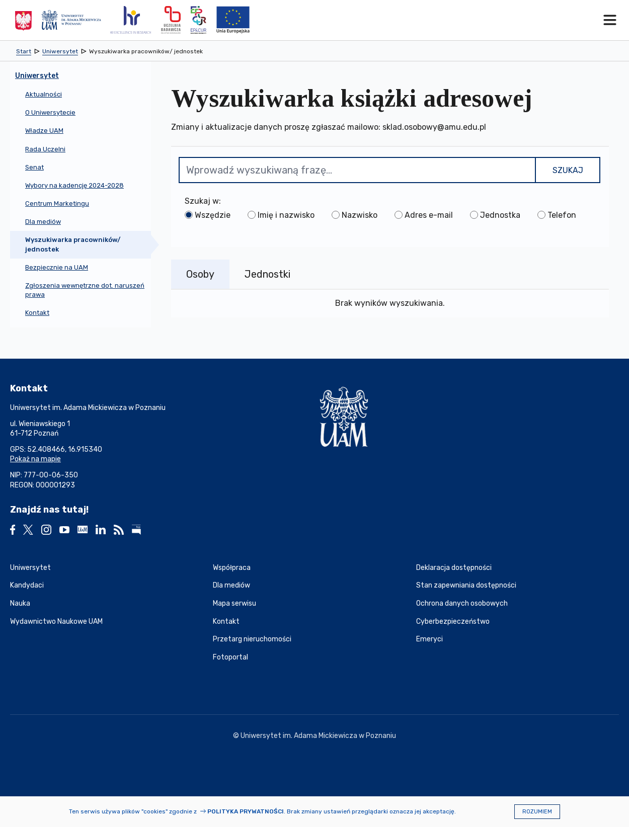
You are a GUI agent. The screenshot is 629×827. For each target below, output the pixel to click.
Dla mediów (231, 585)
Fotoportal (230, 657)
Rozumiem (537, 811)
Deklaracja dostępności (454, 567)
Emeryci (429, 639)
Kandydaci (27, 585)
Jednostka (500, 215)
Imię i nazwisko (286, 215)
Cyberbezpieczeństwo (453, 621)
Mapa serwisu (234, 603)
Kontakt (226, 621)
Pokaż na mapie (35, 459)
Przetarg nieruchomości (252, 639)
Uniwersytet (30, 567)
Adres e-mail (429, 215)
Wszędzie (212, 215)
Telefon (561, 215)
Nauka (20, 603)
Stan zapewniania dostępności (466, 585)
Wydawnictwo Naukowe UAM (56, 621)
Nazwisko (359, 215)
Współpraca (232, 567)
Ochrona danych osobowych (462, 603)
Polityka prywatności (245, 811)
